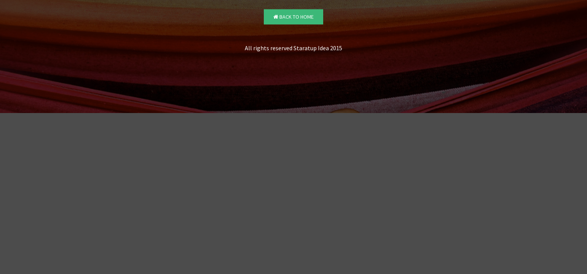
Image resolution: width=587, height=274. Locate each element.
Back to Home (293, 17)
